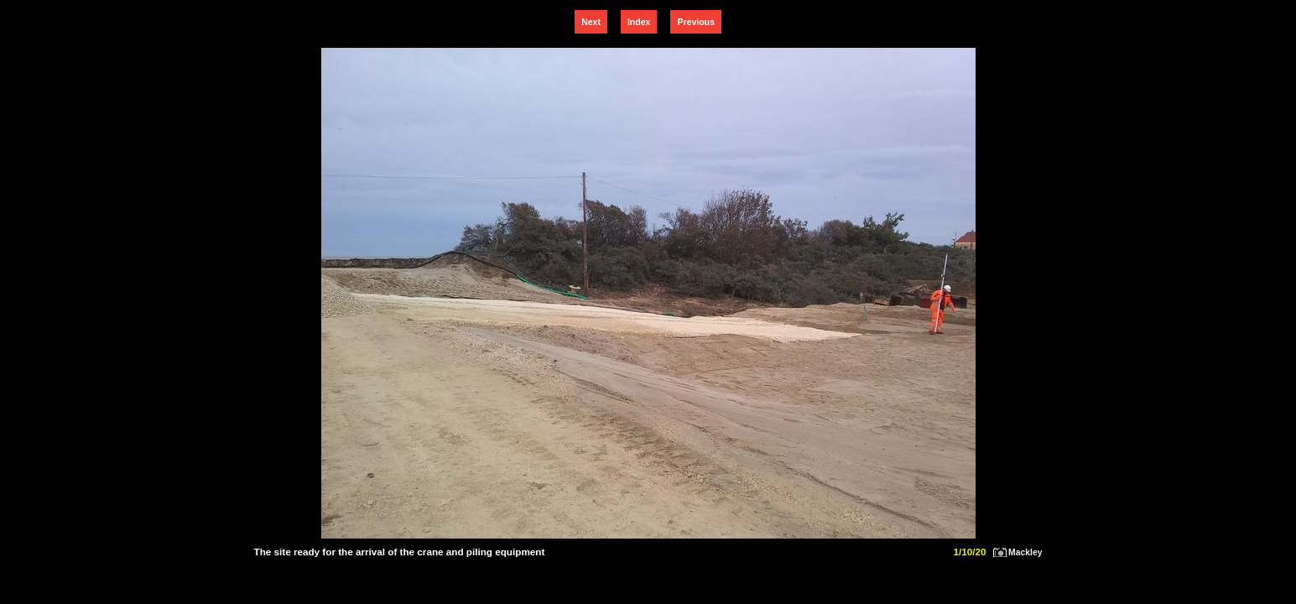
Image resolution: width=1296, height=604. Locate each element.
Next (591, 22)
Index (638, 22)
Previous (695, 22)
